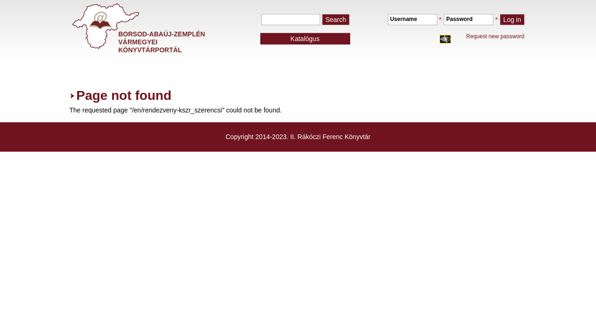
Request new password (495, 36)
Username (403, 19)
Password (459, 19)
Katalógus (304, 38)
